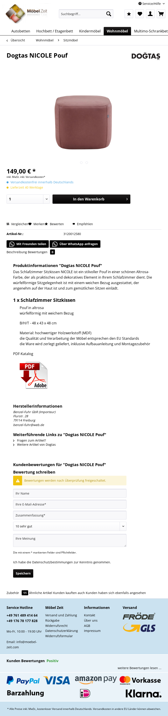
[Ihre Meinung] (69, 540)
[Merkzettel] (139, 13)
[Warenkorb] (161, 13)
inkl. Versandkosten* (32, 177)
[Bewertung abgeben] (69, 526)
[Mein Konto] (150, 13)
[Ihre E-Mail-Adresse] (69, 504)
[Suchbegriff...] (86, 13)
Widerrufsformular (59, 636)
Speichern (23, 573)
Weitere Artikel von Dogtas (34, 444)
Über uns (91, 620)
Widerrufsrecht (56, 626)
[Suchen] (108, 13)
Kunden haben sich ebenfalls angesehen (116, 593)
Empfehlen (82, 224)
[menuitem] (86, 15)
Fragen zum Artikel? (29, 440)
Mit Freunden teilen (27, 244)
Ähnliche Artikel (40, 593)
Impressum (92, 631)
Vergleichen (17, 224)
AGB (87, 626)
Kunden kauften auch (69, 593)
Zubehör (18, 593)
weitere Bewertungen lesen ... (139, 668)
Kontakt (89, 615)
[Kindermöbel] (90, 31)
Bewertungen (41, 252)
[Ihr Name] (69, 493)
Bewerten (55, 224)
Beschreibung (17, 252)
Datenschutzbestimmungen (52, 562)
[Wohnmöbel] (117, 31)
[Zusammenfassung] (69, 515)
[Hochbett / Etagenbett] (54, 31)
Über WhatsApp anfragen (75, 244)
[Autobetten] (20, 31)
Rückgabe (52, 620)
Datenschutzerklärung (61, 631)
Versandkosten (102, 709)
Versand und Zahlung (61, 615)
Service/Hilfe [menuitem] (150, 4)
